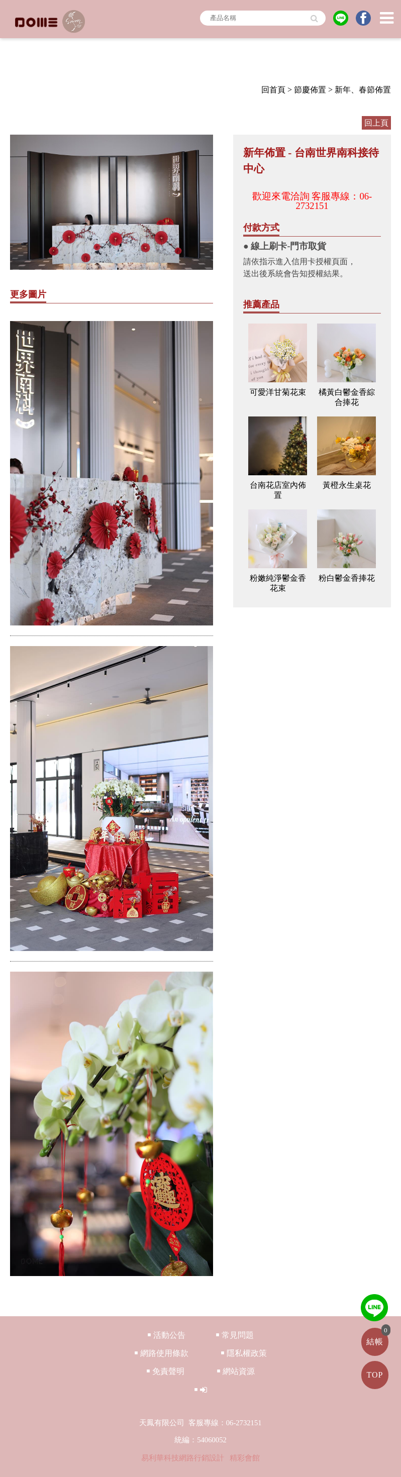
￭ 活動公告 (166, 1335)
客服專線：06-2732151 (333, 201)
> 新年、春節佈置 (359, 89)
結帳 (374, 1341)
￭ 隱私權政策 (244, 1353)
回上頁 (376, 123)
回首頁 (273, 89)
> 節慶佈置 (306, 89)
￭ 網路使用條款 (161, 1353)
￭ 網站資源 (236, 1371)
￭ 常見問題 (235, 1335)
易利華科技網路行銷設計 (183, 1458)
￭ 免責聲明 (165, 1371)
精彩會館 (245, 1458)
